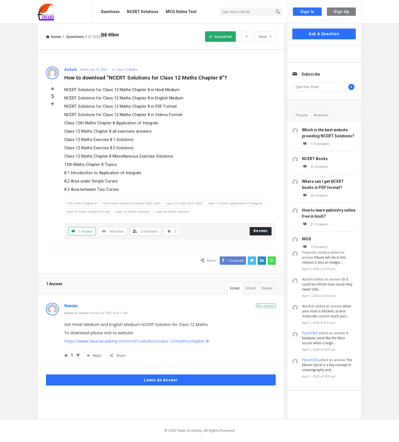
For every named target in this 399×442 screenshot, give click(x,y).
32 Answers (315, 166)
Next (265, 36)
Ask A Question (324, 34)
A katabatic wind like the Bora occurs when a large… (325, 338)
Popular (302, 115)
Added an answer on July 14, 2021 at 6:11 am (96, 313)
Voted (234, 288)
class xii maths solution (172, 211)
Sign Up (341, 11)
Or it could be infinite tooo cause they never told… (327, 284)
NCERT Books (315, 158)
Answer (260, 230)
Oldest (250, 288)
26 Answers (315, 195)
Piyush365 (310, 333)
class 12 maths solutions (133, 211)
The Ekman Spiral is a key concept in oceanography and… (327, 365)
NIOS (306, 239)
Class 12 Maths (127, 69)
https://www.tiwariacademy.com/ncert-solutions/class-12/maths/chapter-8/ (137, 341)
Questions (110, 11)
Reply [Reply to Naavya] (94, 355)
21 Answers (315, 224)
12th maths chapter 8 (81, 203)
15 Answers (315, 247)
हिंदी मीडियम (110, 35)
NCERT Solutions (142, 11)
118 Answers (316, 144)
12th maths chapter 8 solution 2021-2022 (131, 203)
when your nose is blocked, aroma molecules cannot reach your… (326, 311)
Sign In (307, 11)
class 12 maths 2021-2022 (184, 203)
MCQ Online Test (181, 11)
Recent (267, 288)
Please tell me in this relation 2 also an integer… (324, 260)
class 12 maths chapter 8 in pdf (88, 211)
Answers (321, 115)
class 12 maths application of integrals (235, 203)
